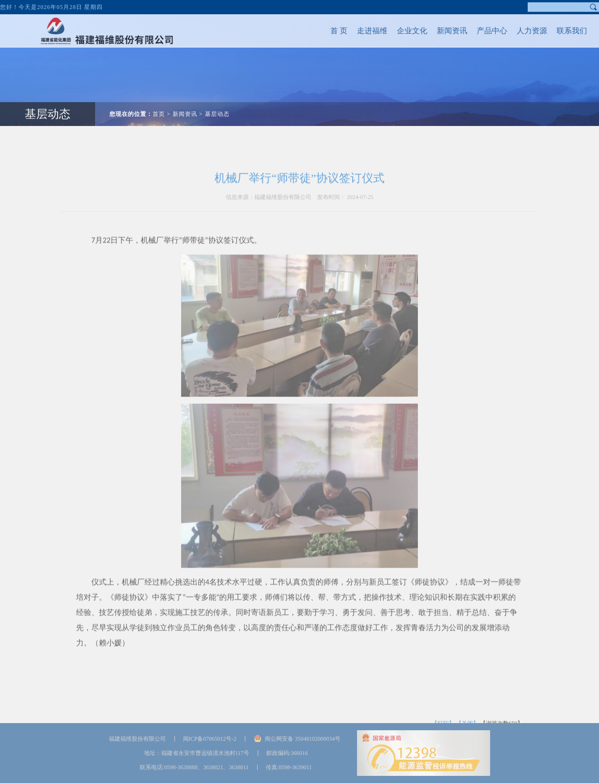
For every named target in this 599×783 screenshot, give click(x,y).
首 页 (322, 31)
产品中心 (476, 31)
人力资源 (516, 31)
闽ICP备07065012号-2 (210, 738)
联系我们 (556, 31)
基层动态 (47, 98)
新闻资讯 (436, 31)
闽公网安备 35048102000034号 (302, 738)
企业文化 (396, 31)
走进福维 (356, 31)
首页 (159, 98)
